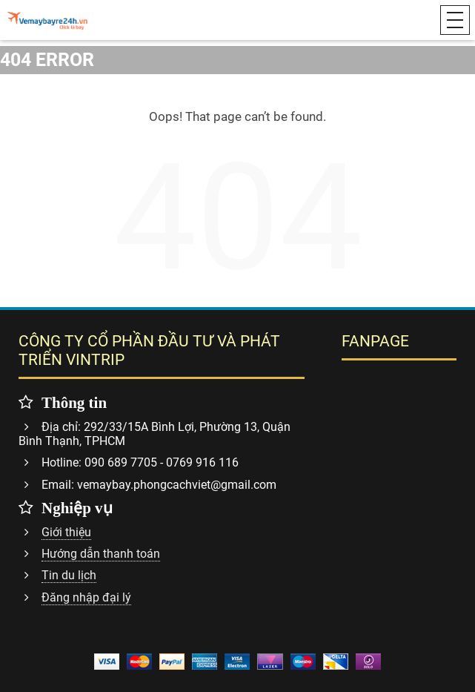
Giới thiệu (66, 532)
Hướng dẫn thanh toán (100, 554)
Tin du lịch (68, 575)
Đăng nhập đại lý (86, 597)
